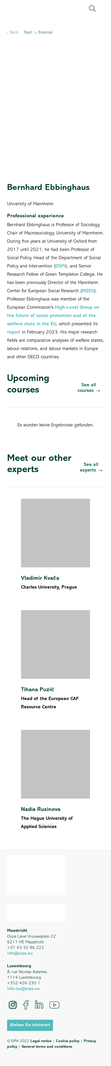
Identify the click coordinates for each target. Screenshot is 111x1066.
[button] (92, 8)
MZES (88, 291)
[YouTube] (54, 1005)
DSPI (60, 266)
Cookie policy (67, 1041)
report (14, 332)
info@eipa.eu (20, 953)
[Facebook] (25, 1005)
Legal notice (41, 1041)
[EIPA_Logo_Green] (32, 8)
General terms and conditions (47, 1047)
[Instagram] (12, 1005)
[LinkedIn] (39, 1005)
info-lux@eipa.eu (23, 989)
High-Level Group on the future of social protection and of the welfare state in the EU (53, 315)
